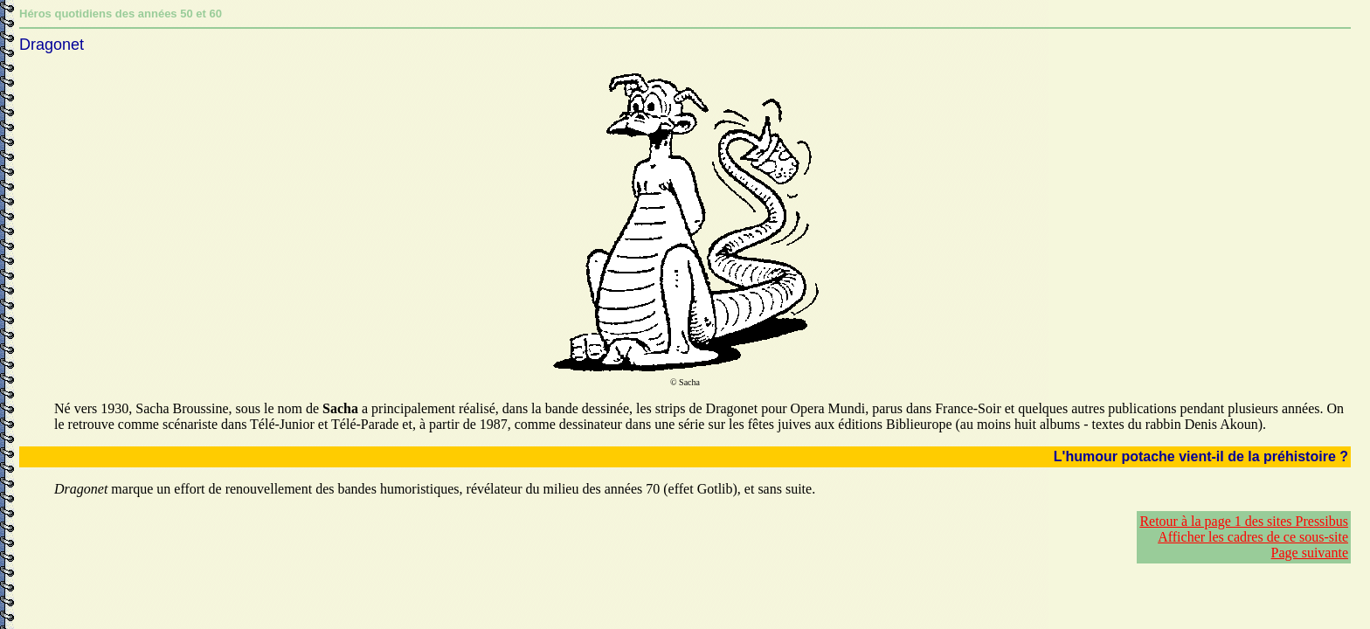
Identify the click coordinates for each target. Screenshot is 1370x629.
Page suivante (1309, 552)
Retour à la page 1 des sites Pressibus (1243, 521)
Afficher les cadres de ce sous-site (1253, 536)
